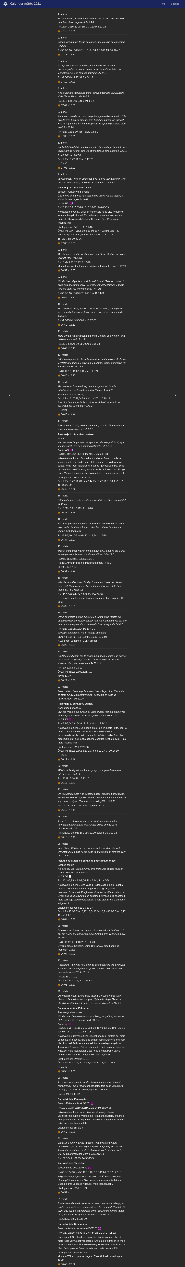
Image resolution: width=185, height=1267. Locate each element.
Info (163, 3)
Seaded (175, 3)
